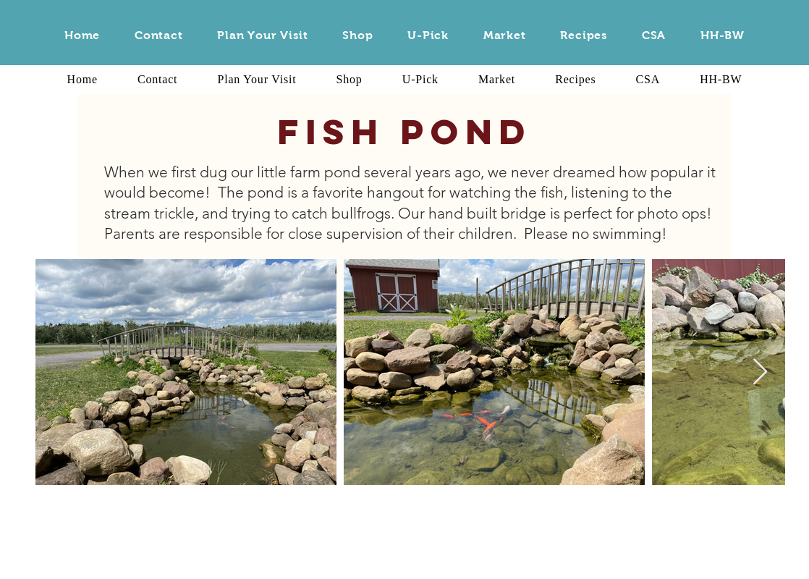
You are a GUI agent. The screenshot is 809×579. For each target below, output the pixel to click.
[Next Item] (760, 372)
